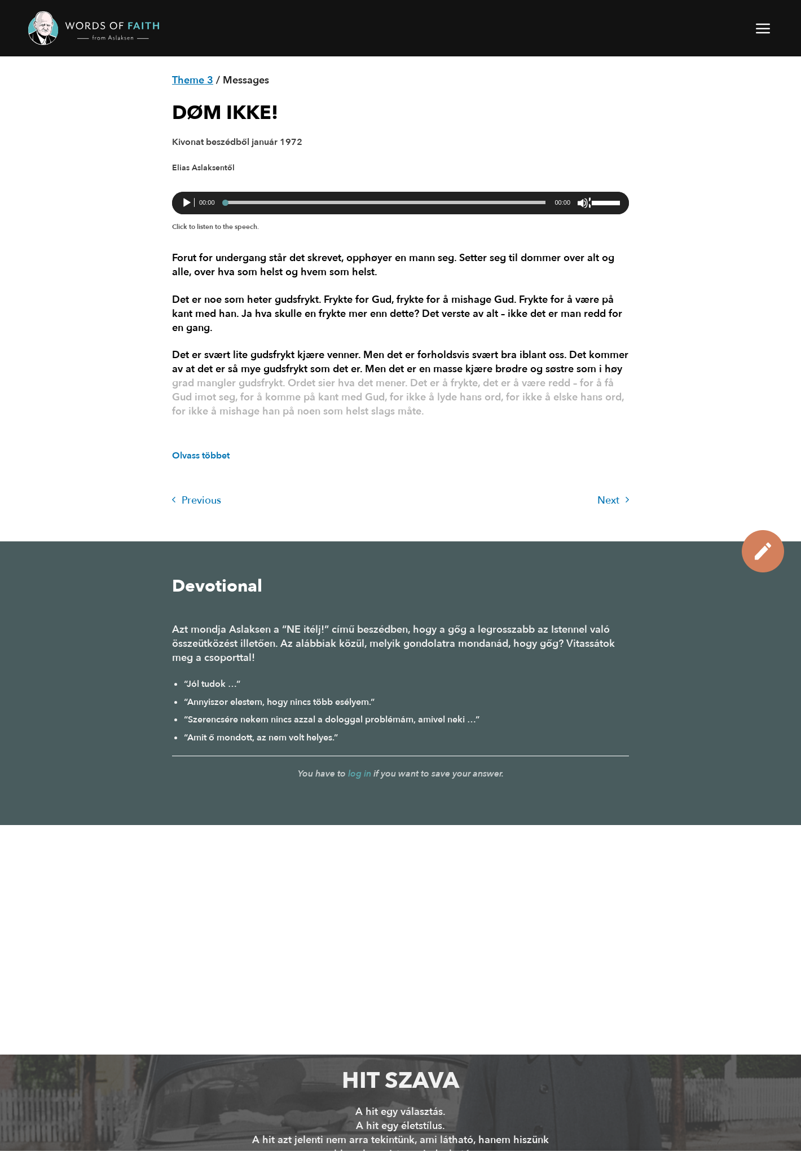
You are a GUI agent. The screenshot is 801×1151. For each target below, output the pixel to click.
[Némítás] (584, 203)
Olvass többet (201, 455)
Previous (196, 500)
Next (613, 500)
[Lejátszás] (188, 203)
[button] (764, 28)
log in (359, 774)
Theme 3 (192, 80)
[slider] (385, 202)
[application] (400, 203)
